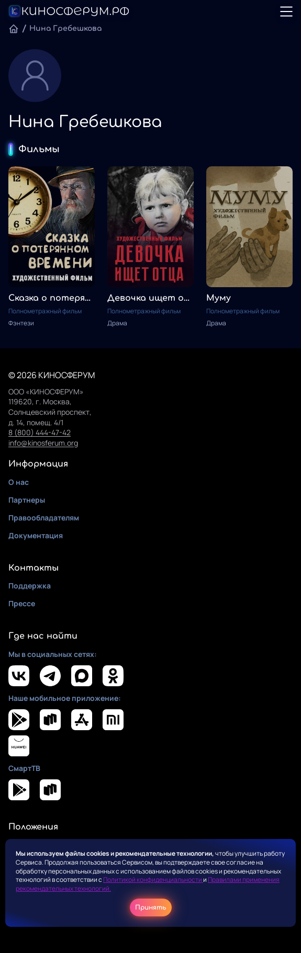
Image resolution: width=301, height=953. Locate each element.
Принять (150, 907)
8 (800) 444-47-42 (39, 432)
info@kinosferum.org (43, 443)
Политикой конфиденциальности (153, 879)
